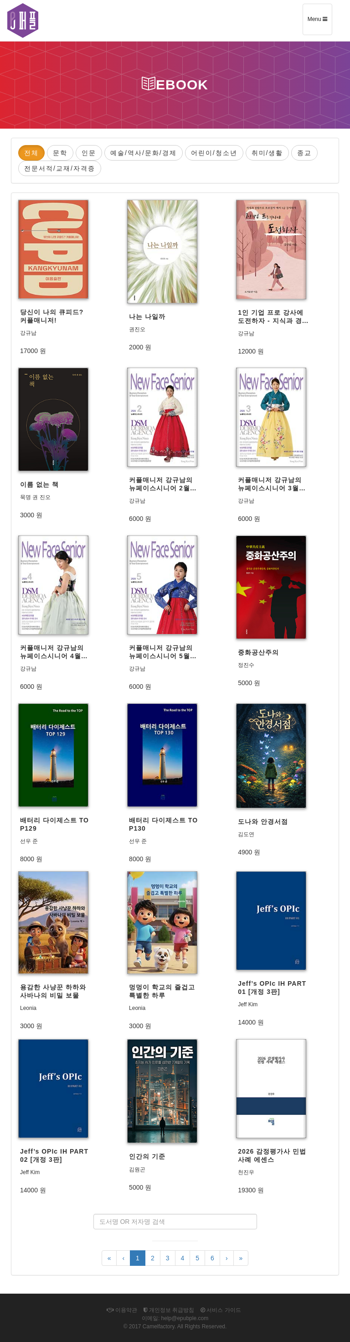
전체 (31, 152)
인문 (89, 152)
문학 (60, 152)
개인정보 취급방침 (169, 1310)
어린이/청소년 (214, 152)
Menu (319, 22)
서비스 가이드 (221, 1310)
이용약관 (122, 1310)
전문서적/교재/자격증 (59, 168)
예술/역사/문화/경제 (143, 152)
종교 (304, 152)
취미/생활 (267, 152)
